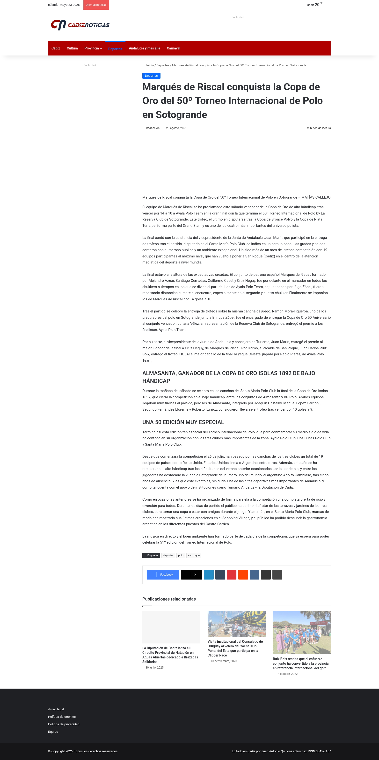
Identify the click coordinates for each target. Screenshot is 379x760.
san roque (194, 555)
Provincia (92, 48)
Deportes (115, 49)
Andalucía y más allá (144, 48)
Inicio (148, 65)
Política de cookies (62, 717)
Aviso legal (56, 709)
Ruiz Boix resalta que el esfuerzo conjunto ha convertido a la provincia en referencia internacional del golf (301, 663)
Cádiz (55, 48)
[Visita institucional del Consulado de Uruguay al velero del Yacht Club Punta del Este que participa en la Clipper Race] (237, 624)
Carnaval (173, 48)
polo (180, 555)
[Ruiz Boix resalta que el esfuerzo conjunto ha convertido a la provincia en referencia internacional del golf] (302, 632)
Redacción (153, 128)
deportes (168, 555)
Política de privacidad (64, 724)
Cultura (72, 48)
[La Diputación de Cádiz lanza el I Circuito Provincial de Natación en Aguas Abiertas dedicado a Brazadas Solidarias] (171, 627)
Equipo (53, 731)
